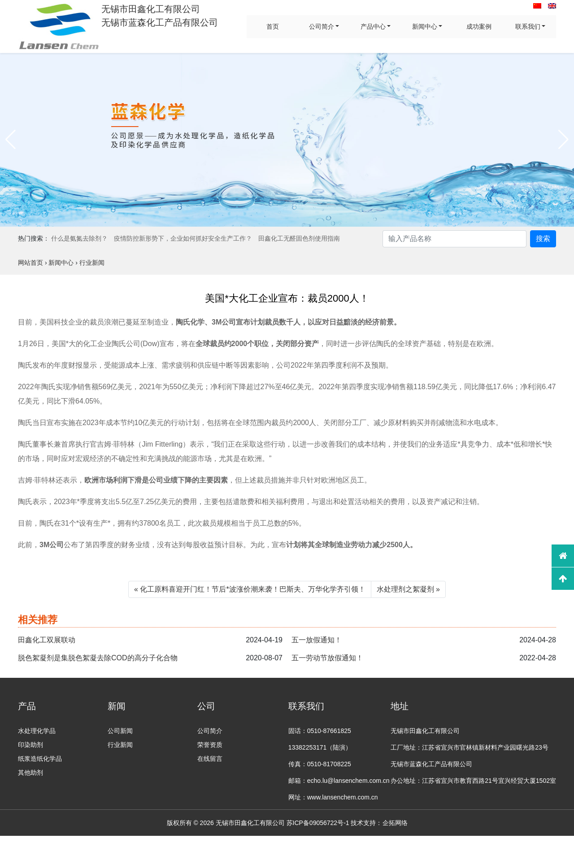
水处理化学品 (37, 730)
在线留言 (209, 758)
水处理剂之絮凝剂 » (408, 589)
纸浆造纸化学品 (40, 758)
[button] (10, 139)
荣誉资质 (209, 744)
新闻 (117, 706)
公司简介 (321, 26)
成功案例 (478, 26)
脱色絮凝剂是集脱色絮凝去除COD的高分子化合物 (98, 658)
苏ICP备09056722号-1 (318, 822)
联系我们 (527, 26)
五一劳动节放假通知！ (327, 658)
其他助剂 (30, 772)
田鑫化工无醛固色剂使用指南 (299, 238)
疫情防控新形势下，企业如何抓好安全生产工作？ (183, 238)
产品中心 (373, 26)
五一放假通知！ (316, 640)
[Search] (454, 238)
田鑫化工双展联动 (46, 640)
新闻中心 (424, 26)
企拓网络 (395, 822)
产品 (27, 706)
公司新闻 (120, 730)
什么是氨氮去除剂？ (79, 238)
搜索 (543, 238)
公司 (206, 706)
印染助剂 (30, 744)
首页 (272, 26)
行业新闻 (120, 744)
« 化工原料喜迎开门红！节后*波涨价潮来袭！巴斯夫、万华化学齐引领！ (249, 589)
